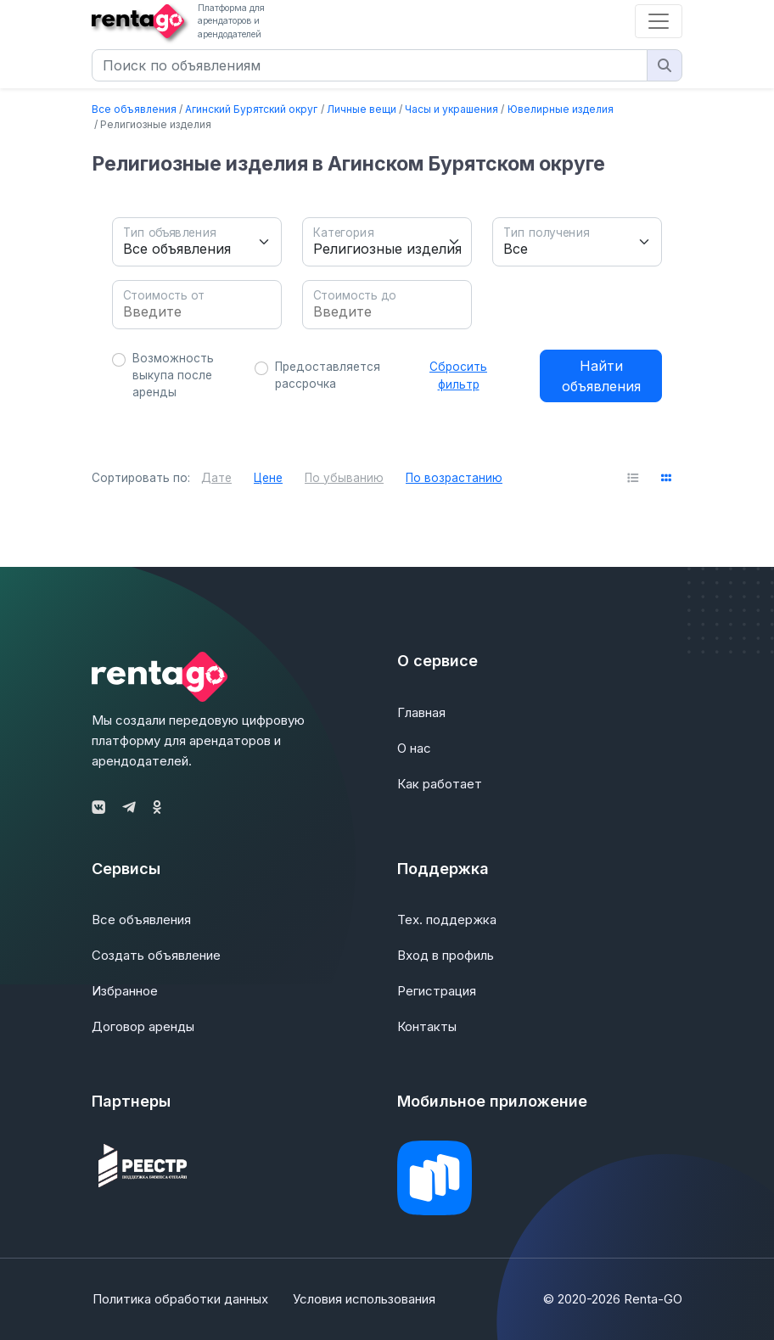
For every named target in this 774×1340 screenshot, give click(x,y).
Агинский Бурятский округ (251, 109)
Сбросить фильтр (458, 375)
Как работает (439, 784)
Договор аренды (143, 1026)
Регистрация (436, 991)
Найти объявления (601, 376)
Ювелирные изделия (561, 109)
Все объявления (134, 109)
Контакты (427, 1026)
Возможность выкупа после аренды (173, 375)
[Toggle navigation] (658, 21)
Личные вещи (361, 109)
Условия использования (364, 1299)
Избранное (125, 991)
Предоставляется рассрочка (327, 375)
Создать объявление (156, 955)
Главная (421, 712)
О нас (414, 748)
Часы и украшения (451, 109)
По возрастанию (454, 478)
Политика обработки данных (179, 1299)
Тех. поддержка (446, 919)
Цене (268, 478)
